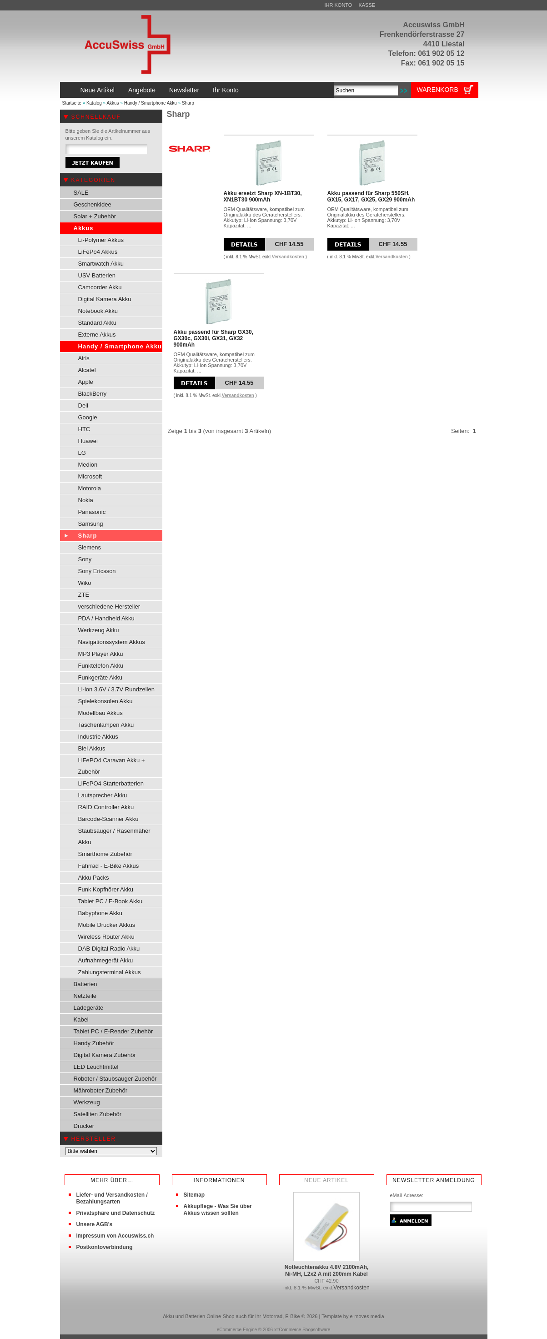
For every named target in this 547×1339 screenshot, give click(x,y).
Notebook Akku (98, 310)
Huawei (88, 441)
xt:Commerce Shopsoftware (302, 1329)
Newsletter (184, 90)
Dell (83, 405)
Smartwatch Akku (101, 263)
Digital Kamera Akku (104, 299)
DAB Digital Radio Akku (109, 948)
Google (87, 417)
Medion (88, 464)
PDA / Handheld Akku (106, 618)
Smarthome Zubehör (105, 854)
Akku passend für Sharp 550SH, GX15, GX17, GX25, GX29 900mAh (371, 196)
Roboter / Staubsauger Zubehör (115, 1078)
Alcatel (87, 370)
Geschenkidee (92, 204)
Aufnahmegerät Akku (105, 960)
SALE (81, 192)
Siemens (89, 547)
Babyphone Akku (100, 913)
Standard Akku (97, 322)
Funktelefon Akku (101, 665)
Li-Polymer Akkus (101, 240)
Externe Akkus (97, 334)
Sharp (188, 103)
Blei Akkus (91, 748)
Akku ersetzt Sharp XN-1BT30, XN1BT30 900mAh (263, 196)
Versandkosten (288, 256)
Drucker (84, 1126)
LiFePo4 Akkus (98, 251)
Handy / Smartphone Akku (150, 103)
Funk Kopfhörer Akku (105, 889)
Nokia (85, 500)
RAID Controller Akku (106, 807)
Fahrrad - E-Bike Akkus (108, 865)
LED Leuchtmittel (96, 1066)
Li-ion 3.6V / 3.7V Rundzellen (116, 689)
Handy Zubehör (94, 1043)
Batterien (85, 984)
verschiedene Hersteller (109, 606)
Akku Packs (93, 877)
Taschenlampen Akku (106, 724)
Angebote (142, 90)
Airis (84, 358)
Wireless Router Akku (106, 936)
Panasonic (92, 511)
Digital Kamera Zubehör (105, 1055)
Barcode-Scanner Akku (108, 818)
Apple (85, 381)
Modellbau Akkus (100, 713)
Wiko (84, 582)
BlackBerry (92, 393)
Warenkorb (437, 89)
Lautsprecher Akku (102, 795)
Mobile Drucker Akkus (106, 924)
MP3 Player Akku (100, 653)
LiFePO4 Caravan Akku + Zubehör (111, 766)
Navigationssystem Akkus (111, 642)
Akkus (112, 103)
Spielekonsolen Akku (105, 701)
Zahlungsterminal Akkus (109, 972)
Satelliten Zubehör (98, 1114)
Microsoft (90, 476)
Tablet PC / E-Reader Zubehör (113, 1031)
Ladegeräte (89, 1007)
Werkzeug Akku (98, 630)
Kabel (81, 1019)
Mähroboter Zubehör (101, 1090)
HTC (84, 429)
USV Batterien (96, 275)
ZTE (84, 594)
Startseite (71, 103)
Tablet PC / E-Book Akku (110, 901)
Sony (85, 559)
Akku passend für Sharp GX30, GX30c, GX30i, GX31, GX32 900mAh (213, 338)
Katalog (94, 103)
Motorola (89, 488)
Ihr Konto (338, 5)
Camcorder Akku (100, 287)
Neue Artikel (97, 90)
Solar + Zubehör (95, 216)
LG (82, 452)
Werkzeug (87, 1102)
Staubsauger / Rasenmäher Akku (114, 836)
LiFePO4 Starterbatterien (111, 783)
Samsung (90, 523)
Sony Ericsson (97, 571)
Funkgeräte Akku (100, 677)
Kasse (366, 5)
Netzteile (85, 995)
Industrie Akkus (98, 736)
